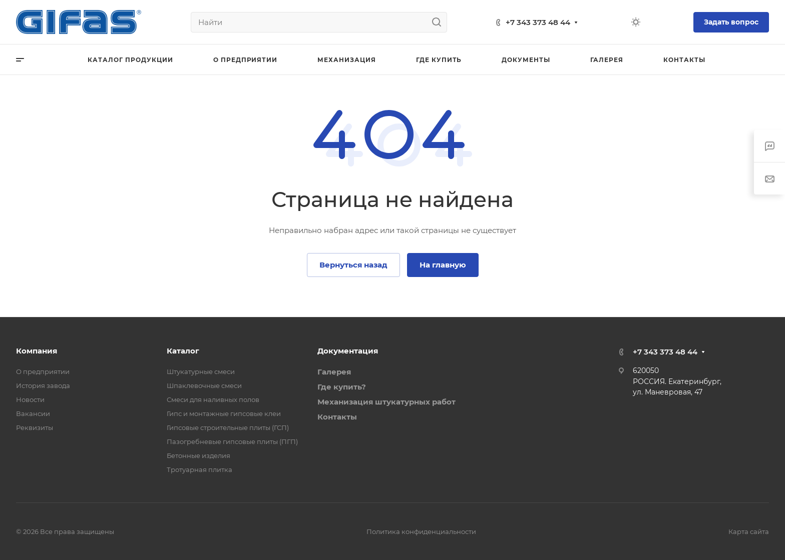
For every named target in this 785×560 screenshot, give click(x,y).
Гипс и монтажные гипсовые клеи (224, 414)
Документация (347, 351)
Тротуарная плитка (199, 470)
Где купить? (341, 387)
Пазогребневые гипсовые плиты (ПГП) (232, 442)
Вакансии (33, 414)
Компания (36, 351)
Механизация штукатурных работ (386, 401)
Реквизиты (34, 428)
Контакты (337, 417)
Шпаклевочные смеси (204, 386)
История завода (43, 386)
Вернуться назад (353, 265)
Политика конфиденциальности (421, 532)
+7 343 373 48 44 (538, 22)
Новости (30, 400)
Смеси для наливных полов (213, 400)
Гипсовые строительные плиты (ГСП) (228, 428)
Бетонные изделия (198, 456)
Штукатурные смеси (201, 372)
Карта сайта (748, 532)
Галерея (334, 371)
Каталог (183, 351)
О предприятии (43, 372)
